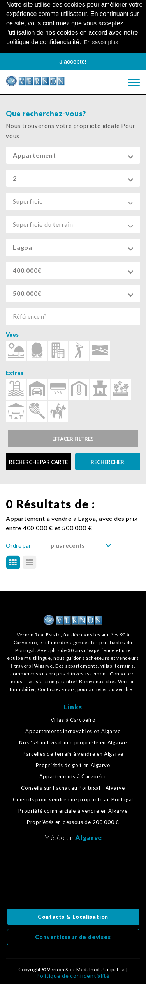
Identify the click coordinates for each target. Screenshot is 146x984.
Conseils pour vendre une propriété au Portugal (73, 798)
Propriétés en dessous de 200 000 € (73, 821)
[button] (73, 154)
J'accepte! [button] (73, 62)
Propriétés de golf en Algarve (73, 764)
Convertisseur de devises (73, 936)
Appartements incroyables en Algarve (73, 730)
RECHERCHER (107, 461)
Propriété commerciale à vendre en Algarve (73, 809)
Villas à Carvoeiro (73, 718)
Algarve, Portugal (73, 876)
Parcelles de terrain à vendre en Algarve (73, 753)
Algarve (88, 837)
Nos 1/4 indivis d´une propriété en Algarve (73, 741)
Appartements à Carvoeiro (73, 775)
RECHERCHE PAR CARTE (38, 461)
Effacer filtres (73, 438)
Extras (14, 372)
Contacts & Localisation (73, 916)
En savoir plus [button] (101, 42)
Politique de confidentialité (73, 975)
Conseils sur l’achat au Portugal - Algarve (73, 787)
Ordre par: (19, 544)
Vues (12, 333)
